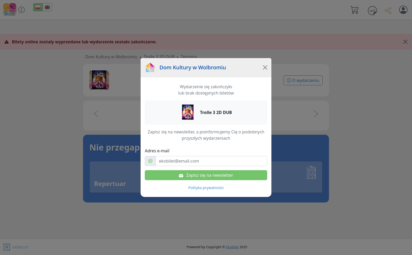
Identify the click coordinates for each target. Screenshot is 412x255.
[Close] (265, 67)
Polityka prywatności (206, 187)
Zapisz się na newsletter (206, 175)
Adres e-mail (157, 151)
